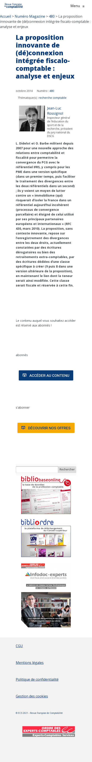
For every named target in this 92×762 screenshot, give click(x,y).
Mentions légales (30, 662)
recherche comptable (53, 98)
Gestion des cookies (32, 696)
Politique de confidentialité (37, 679)
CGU (19, 645)
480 (51, 91)
